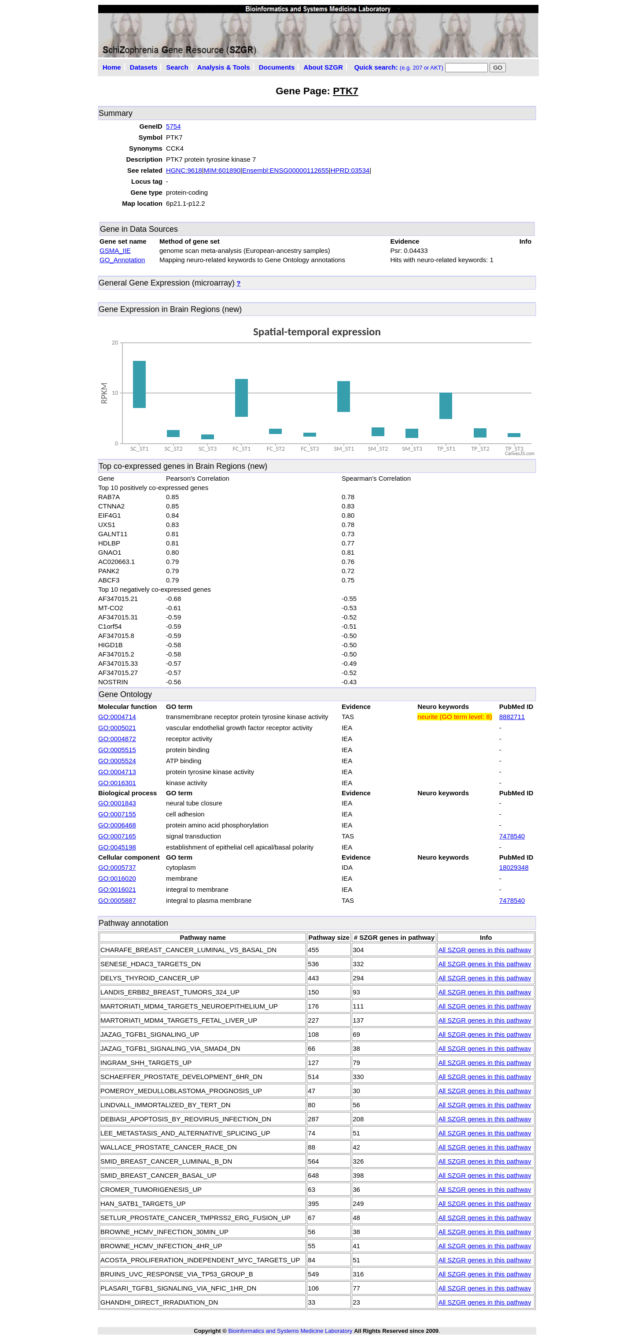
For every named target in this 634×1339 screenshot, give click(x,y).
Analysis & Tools (223, 67)
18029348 (514, 867)
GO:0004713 (117, 771)
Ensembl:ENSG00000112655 (285, 170)
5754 (173, 126)
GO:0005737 (117, 867)
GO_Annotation (122, 259)
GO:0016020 (117, 878)
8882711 (512, 716)
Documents (277, 67)
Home (112, 67)
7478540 (512, 836)
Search (177, 67)
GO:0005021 (117, 727)
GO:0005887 (117, 900)
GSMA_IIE (115, 250)
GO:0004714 (117, 716)
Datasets (144, 67)
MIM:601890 (222, 170)
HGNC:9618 (184, 170)
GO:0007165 (117, 836)
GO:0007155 (117, 814)
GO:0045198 (117, 847)
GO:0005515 (117, 749)
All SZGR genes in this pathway (484, 949)
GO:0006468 (117, 825)
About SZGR (323, 67)
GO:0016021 (117, 889)
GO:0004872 (117, 738)
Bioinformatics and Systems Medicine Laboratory (290, 1331)
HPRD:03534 (350, 170)
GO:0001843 (117, 803)
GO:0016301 (117, 782)
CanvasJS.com (519, 453)
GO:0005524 (117, 760)
